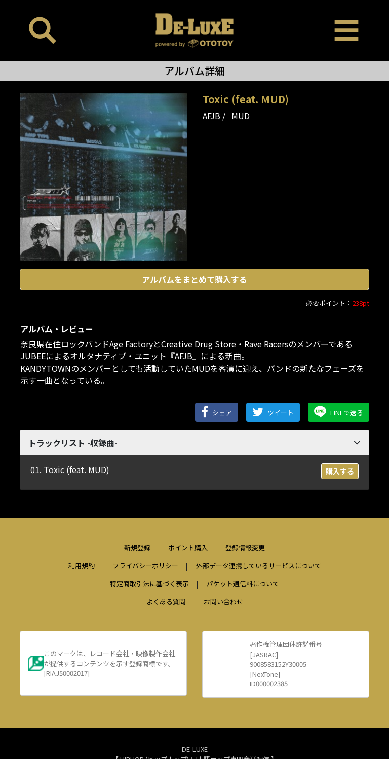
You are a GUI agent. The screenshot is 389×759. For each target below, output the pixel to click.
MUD (240, 116)
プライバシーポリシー (145, 565)
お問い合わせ (223, 601)
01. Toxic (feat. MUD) (69, 469)
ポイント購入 (188, 547)
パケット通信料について (243, 583)
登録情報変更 (245, 547)
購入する (340, 471)
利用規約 (81, 565)
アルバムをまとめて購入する (194, 279)
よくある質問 (166, 601)
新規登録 (137, 547)
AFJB (211, 116)
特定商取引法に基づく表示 (149, 583)
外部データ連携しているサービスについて (258, 565)
